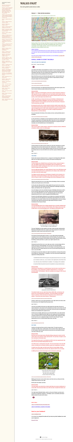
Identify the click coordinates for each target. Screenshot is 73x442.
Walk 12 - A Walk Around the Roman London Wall (7, 65)
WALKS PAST (28, 3)
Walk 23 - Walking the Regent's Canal (6, 25)
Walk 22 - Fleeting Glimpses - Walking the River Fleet (7, 27)
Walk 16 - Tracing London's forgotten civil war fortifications (6, 49)
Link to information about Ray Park (37, 322)
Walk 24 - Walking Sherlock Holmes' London (7, 22)
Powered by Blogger (44, 437)
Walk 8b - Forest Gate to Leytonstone (6, 82)
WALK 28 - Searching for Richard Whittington (6, 5)
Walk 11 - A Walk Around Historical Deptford (6, 67)
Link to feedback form (36, 414)
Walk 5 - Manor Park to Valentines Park (6, 89)
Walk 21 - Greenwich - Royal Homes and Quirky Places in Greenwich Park (7, 30)
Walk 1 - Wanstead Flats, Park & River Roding (7, 100)
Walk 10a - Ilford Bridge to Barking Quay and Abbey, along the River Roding (6, 70)
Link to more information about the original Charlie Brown (41, 298)
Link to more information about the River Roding (40, 179)
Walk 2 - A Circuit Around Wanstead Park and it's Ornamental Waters (6, 96)
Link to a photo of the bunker (36, 83)
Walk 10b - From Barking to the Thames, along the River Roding (7, 74)
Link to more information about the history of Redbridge (41, 233)
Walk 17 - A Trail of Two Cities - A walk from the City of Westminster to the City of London (7, 45)
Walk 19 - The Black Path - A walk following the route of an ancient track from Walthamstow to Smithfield (7, 36)
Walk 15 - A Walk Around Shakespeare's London (6, 52)
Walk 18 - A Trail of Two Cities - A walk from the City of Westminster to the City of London (7, 41)
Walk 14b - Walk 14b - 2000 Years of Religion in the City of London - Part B (7, 58)
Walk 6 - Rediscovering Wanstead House (6, 86)
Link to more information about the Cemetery (39, 116)
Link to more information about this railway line (39, 143)
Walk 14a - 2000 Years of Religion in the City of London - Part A (6, 55)
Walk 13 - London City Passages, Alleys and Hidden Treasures (7, 62)
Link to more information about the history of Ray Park (41, 376)
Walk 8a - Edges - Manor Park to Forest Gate (6, 79)
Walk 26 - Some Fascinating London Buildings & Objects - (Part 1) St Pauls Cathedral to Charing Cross (7, 16)
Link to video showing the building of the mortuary (40, 85)
